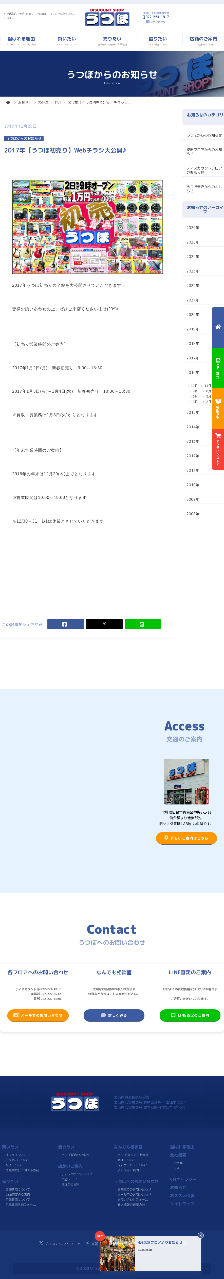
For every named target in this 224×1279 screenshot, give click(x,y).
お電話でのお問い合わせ (134, 1189)
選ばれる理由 (182, 1147)
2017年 (192, 358)
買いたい (10, 1147)
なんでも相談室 (128, 1147)
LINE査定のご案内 (190, 1015)
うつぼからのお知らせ (204, 135)
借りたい (66, 1147)
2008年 (192, 513)
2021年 (192, 300)
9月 (195, 391)
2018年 (192, 343)
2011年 (192, 470)
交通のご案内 (71, 1184)
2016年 (43, 102)
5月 (208, 396)
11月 (207, 386)
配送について (15, 1165)
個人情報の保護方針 (131, 1204)
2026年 (192, 227)
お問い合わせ (157, 21)
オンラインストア (18, 1155)
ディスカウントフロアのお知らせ (204, 170)
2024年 (192, 256)
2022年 (192, 285)
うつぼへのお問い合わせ (136, 1181)
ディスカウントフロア (77, 1174)
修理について (127, 1160)
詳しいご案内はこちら (186, 838)
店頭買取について (18, 1189)
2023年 (192, 271)
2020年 (192, 314)
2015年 (192, 412)
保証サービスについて (133, 1165)
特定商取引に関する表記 (22, 1170)
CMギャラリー (183, 1179)
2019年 (192, 329)
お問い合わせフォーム (133, 1199)
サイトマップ (182, 1204)
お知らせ (25, 102)
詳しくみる (114, 1015)
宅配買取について (18, 1199)
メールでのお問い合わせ (38, 1015)
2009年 (192, 499)
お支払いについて (18, 1160)
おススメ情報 (182, 1195)
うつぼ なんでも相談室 (133, 1155)
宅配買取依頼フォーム (21, 1204)
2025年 (192, 242)
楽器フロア (69, 1179)
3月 (195, 402)
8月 (208, 391)
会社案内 (180, 1163)
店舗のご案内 (70, 1166)
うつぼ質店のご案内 (75, 1155)
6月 (195, 396)
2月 (208, 402)
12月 (58, 102)
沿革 (177, 1168)
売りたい (10, 1181)
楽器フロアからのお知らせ (204, 151)
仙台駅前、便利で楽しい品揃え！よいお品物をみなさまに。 (39, 16)
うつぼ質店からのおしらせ (204, 188)
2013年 (192, 441)
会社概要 (178, 1155)
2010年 (192, 484)
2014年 (192, 426)
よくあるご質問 (128, 1170)
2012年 (192, 455)
